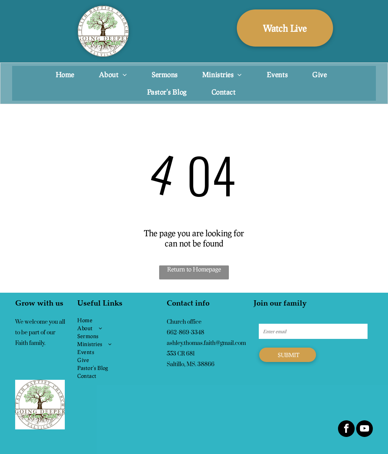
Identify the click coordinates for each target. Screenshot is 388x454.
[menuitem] (67, 74)
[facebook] (346, 429)
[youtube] (364, 429)
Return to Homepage (194, 269)
